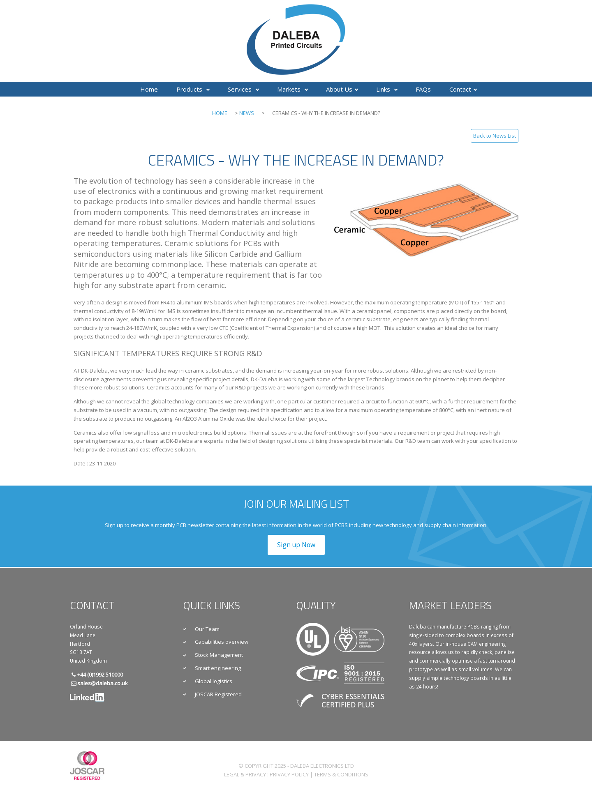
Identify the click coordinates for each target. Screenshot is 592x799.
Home (149, 89)
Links (387, 89)
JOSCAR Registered (218, 694)
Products (193, 89)
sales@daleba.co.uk (102, 683)
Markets (292, 89)
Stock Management (219, 655)
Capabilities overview (221, 641)
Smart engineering (218, 668)
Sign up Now (296, 544)
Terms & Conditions (341, 774)
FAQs (423, 89)
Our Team (207, 629)
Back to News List (494, 135)
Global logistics (213, 681)
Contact (463, 89)
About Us (342, 89)
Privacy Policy (289, 774)
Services (243, 89)
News (246, 113)
